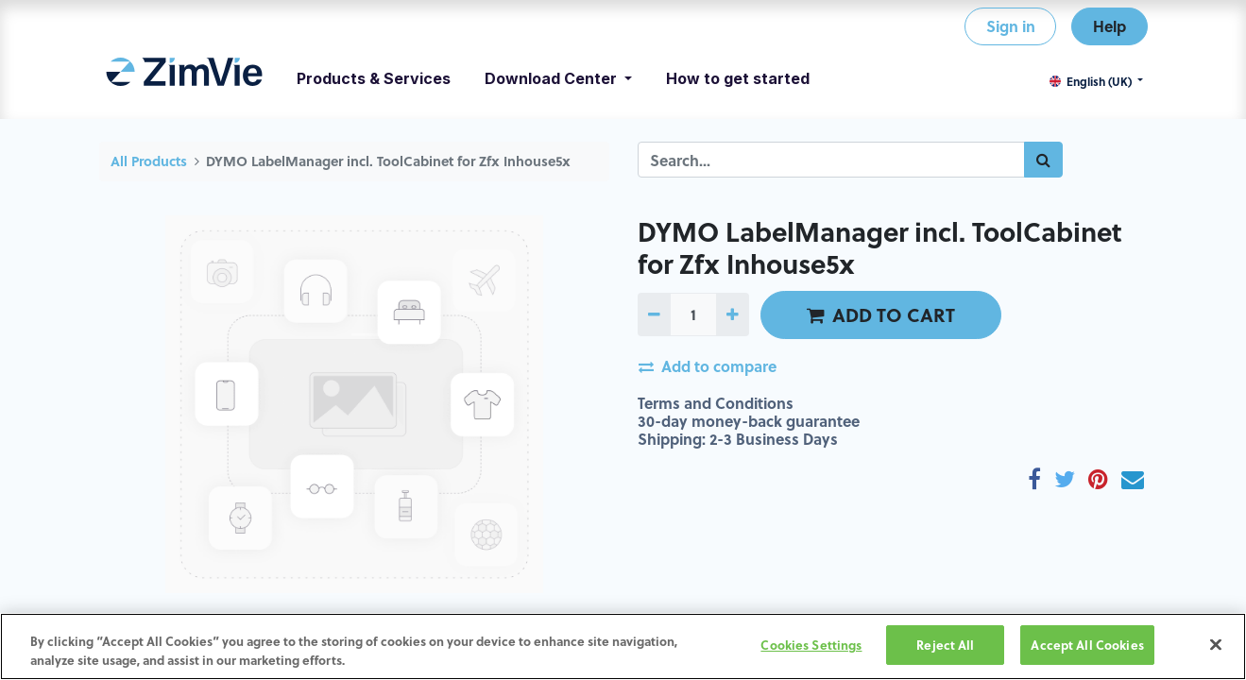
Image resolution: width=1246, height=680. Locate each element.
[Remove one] (654, 314)
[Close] (1216, 644)
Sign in (1010, 26)
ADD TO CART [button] (881, 314)
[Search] (1043, 160)
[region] (623, 646)
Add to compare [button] (708, 366)
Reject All (945, 645)
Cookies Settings (811, 645)
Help (1109, 26)
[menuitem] (184, 78)
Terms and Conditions (716, 403)
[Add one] (732, 314)
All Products (149, 161)
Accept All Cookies (1087, 645)
